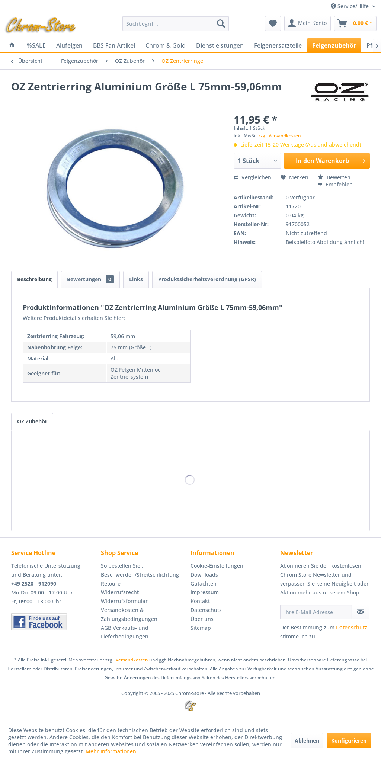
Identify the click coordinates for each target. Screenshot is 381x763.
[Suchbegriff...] (175, 23)
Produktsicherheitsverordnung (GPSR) (207, 279)
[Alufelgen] (69, 45)
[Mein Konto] (307, 23)
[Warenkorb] (355, 23)
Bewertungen (90, 279)
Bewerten (334, 177)
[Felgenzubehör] (334, 45)
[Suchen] (221, 23)
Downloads (204, 574)
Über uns (202, 618)
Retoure (111, 583)
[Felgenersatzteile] (278, 45)
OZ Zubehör (32, 421)
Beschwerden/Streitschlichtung (140, 574)
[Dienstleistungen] (220, 45)
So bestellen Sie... (123, 565)
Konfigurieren (348, 740)
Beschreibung (34, 279)
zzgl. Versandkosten (279, 135)
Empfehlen (335, 184)
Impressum (204, 592)
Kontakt (200, 601)
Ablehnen (307, 740)
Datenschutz (206, 609)
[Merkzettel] (273, 23)
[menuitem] (175, 23)
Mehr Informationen (111, 751)
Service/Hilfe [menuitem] (350, 6)
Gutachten (203, 583)
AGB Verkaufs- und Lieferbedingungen (124, 632)
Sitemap (200, 627)
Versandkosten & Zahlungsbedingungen (129, 614)
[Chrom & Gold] (165, 45)
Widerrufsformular (124, 601)
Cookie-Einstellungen (216, 565)
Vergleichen (252, 177)
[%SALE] (36, 45)
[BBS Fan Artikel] (114, 45)
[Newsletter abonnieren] (360, 612)
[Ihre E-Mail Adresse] (316, 612)
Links (136, 279)
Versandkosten (132, 660)
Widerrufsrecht (120, 592)
